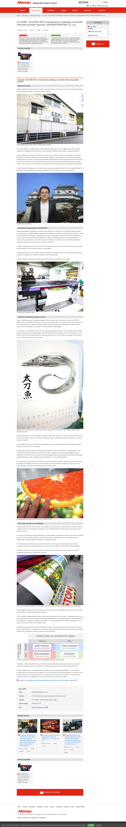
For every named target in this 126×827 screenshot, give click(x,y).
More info (99, 825)
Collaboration (94, 35)
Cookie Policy (42, 817)
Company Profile (104, 5)
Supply (64, 10)
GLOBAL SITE (83, 2)
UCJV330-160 (33, 231)
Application (51, 10)
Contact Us (101, 10)
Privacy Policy (34, 817)
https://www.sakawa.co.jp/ (40, 707)
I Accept (91, 825)
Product (22, 10)
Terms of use (26, 817)
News (95, 5)
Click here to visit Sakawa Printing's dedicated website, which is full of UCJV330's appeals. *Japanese (46, 680)
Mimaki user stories (35, 15)
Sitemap (20, 817)
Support (75, 10)
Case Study (36, 10)
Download (87, 10)
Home (90, 5)
